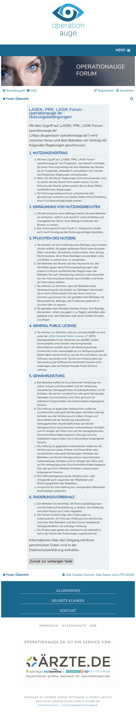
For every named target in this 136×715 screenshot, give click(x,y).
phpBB (49, 697)
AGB (93, 625)
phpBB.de (93, 701)
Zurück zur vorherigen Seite (51, 561)
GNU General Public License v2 (68, 336)
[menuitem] (31, 90)
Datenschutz (74, 625)
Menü (120, 50)
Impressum (49, 625)
